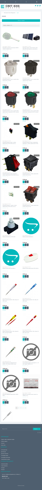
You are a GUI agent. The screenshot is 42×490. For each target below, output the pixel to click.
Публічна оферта (4, 441)
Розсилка (2, 469)
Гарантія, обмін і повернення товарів (7, 439)
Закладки (3, 467)
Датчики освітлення (4, 453)
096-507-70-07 (4, 476)
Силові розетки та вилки (5, 459)
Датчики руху (3, 451)
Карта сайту (3, 445)
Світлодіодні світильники (5, 457)
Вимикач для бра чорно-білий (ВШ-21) (9, 268)
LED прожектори (4, 449)
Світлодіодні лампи (4, 455)
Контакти (2, 443)
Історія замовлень (4, 465)
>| (25, 407)
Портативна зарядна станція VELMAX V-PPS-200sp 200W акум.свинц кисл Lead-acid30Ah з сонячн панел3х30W (30, 49)
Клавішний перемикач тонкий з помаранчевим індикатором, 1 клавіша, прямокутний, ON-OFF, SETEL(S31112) (30, 143)
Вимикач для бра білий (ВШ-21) (28, 236)
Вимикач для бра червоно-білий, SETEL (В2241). (31, 268)
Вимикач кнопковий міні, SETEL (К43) (9, 236)
